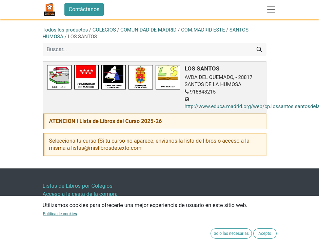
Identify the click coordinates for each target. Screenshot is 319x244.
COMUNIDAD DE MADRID (148, 30)
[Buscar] (259, 49)
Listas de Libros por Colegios (78, 186)
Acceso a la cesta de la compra (80, 194)
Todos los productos (65, 30)
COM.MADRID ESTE (203, 30)
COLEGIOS (104, 30)
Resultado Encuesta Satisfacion (81, 202)
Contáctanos (84, 9)
